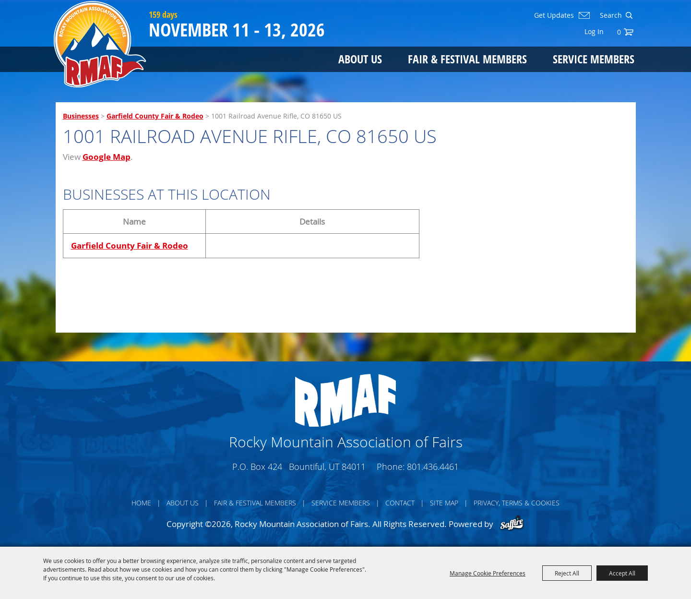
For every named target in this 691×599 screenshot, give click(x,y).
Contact (400, 502)
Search (628, 15)
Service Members (593, 59)
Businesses (81, 115)
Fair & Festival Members (467, 59)
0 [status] (619, 31)
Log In (594, 31)
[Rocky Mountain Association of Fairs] (100, 44)
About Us (360, 59)
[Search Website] (610, 15)
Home (141, 502)
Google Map (107, 156)
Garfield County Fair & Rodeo (155, 115)
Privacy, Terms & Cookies (517, 502)
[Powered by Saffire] (511, 523)
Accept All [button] (622, 573)
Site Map (444, 502)
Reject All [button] (567, 573)
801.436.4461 (433, 466)
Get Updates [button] (554, 15)
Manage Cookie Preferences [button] (487, 573)
